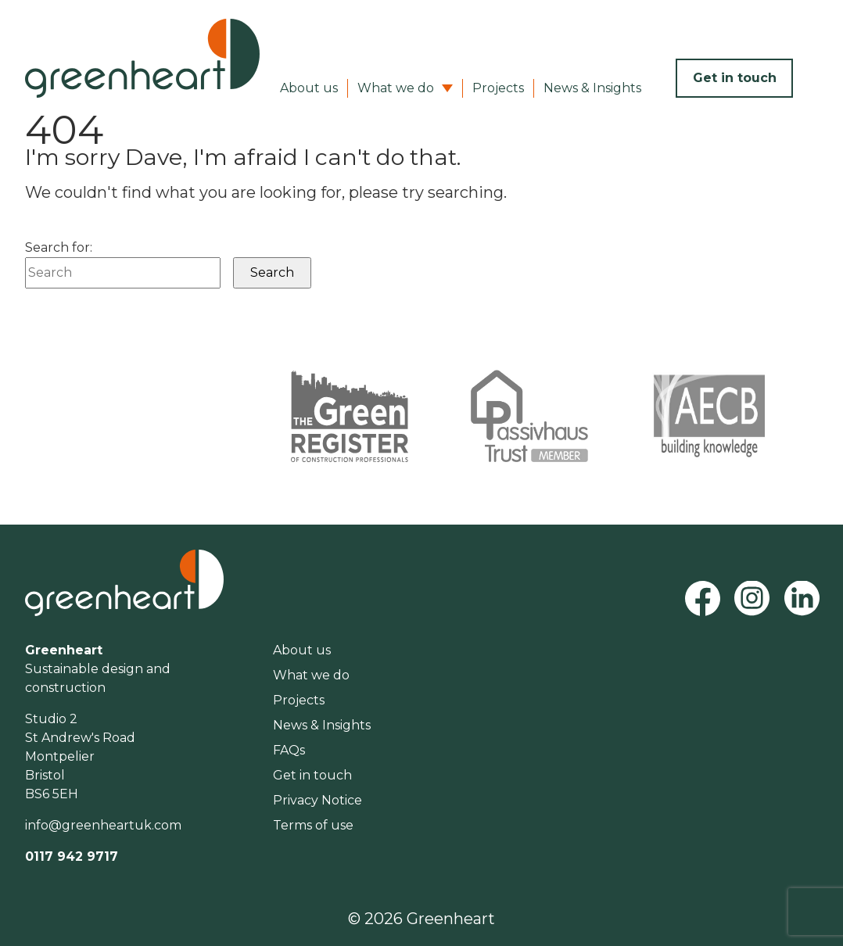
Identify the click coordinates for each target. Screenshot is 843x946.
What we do (395, 88)
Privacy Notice (317, 800)
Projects (498, 88)
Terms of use (313, 825)
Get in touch (735, 77)
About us (309, 88)
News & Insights (592, 88)
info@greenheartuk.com (103, 825)
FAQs (289, 750)
